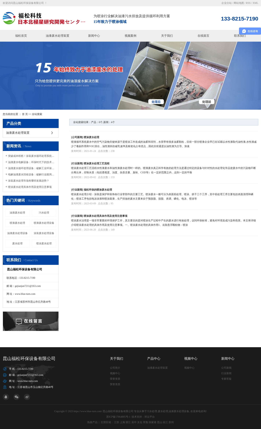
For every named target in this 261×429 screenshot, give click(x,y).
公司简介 (115, 367)
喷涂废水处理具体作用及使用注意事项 (30, 187)
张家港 (152, 422)
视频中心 (115, 373)
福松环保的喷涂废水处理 (98, 189)
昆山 (159, 422)
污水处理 (44, 212)
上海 (122, 422)
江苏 (116, 422)
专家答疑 (226, 378)
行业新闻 (77, 163)
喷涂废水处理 (44, 243)
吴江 (165, 422)
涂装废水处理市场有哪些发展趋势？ (28, 180)
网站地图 (239, 3)
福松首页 (21, 35)
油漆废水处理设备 (17, 233)
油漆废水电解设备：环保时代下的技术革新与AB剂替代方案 (32, 162)
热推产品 (92, 422)
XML (255, 3)
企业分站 (226, 3)
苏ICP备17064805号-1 (118, 416)
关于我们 (167, 35)
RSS (248, 3)
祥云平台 (149, 416)
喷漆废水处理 (17, 223)
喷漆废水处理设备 (44, 223)
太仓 (139, 422)
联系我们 (240, 35)
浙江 (128, 422)
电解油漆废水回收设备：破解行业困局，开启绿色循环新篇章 (32, 174)
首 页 (25, 114)
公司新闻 (77, 137)
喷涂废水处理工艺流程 (96, 163)
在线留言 (203, 35)
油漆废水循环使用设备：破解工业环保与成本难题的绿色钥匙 (32, 168)
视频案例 (130, 35)
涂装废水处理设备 (44, 233)
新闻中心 (94, 35)
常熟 (145, 422)
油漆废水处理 (17, 212)
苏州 (171, 422)
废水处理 (17, 243)
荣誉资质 (115, 378)
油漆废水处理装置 (57, 35)
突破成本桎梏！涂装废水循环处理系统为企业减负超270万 (32, 156)
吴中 (134, 422)
